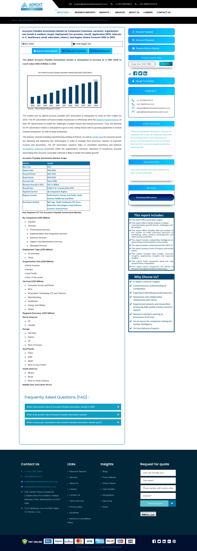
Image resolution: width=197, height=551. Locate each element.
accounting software (33, 149)
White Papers (109, 483)
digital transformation (107, 119)
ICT (37, 20)
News (105, 506)
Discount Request (143, 40)
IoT (42, 20)
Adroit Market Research (111, 547)
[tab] (73, 407)
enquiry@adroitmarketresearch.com (41, 481)
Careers (73, 489)
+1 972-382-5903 (33, 471)
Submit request (162, 503)
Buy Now (166, 64)
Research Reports (26, 20)
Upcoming (107, 500)
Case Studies (108, 489)
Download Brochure (145, 197)
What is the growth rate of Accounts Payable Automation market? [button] (73, 414)
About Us (73, 483)
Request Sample (142, 31)
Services (73, 477)
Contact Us (74, 495)
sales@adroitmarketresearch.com (40, 486)
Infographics (108, 495)
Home (14, 20)
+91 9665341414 (33, 476)
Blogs (105, 471)
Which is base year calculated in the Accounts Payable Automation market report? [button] (73, 422)
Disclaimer (74, 512)
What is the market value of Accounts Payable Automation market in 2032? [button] (73, 407)
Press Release (109, 477)
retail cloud (98, 137)
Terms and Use (76, 500)
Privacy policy (75, 506)
